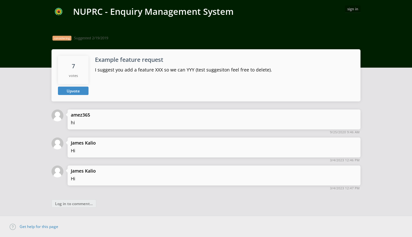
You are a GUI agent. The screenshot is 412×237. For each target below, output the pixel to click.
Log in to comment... (74, 203)
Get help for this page (34, 226)
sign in (352, 8)
